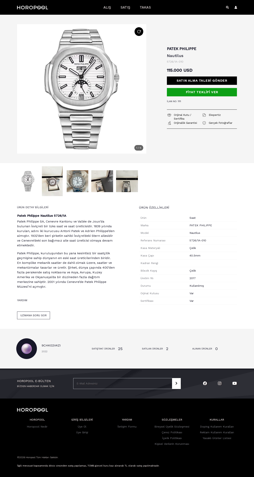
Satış (125, 7)
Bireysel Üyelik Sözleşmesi (171, 426)
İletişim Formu (127, 426)
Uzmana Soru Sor (33, 315)
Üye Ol (82, 426)
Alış (107, 7)
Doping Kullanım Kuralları (217, 426)
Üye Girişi (82, 432)
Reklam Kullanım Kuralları (217, 432)
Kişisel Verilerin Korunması (172, 443)
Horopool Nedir (37, 426)
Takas (145, 7)
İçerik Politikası (172, 438)
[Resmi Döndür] (139, 31)
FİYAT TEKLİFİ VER (202, 92)
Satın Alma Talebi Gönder (202, 80)
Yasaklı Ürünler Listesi (217, 438)
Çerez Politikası (172, 432)
